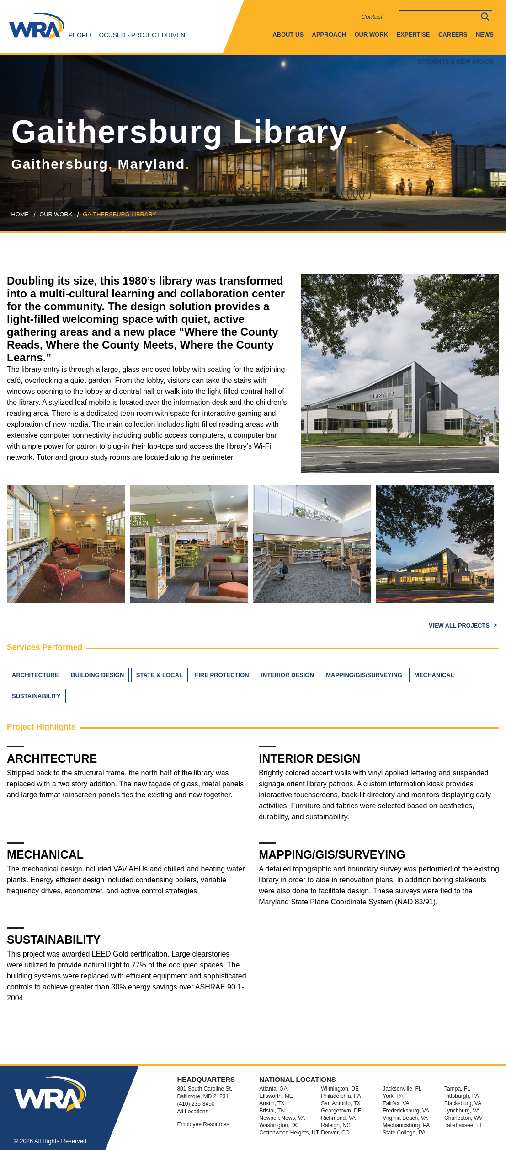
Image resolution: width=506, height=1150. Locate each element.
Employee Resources (203, 1124)
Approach (329, 34)
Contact (372, 16)
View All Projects (460, 625)
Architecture (35, 675)
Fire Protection (222, 675)
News (485, 34)
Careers (453, 34)
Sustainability (36, 696)
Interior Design (287, 675)
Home (20, 214)
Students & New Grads (455, 61)
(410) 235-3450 (195, 1104)
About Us (288, 34)
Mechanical (434, 675)
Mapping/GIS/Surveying (364, 675)
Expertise (413, 34)
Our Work (371, 34)
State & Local (159, 675)
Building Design (97, 675)
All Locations (192, 1111)
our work (55, 214)
